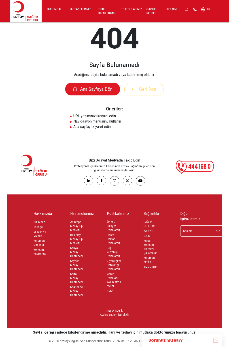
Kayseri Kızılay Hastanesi (76, 265)
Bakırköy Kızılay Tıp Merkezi (76, 239)
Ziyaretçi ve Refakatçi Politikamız (114, 265)
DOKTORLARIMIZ (131, 9)
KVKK (110, 291)
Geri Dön (144, 89)
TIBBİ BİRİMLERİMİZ (106, 11)
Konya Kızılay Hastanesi (76, 252)
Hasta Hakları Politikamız (114, 239)
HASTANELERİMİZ (80, 9)
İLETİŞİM (171, 9)
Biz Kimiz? (40, 222)
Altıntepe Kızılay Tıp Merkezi (76, 226)
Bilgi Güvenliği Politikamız (114, 252)
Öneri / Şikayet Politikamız (114, 226)
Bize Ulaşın (150, 266)
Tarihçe (38, 226)
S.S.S (147, 235)
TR (206, 9)
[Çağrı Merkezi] (195, 167)
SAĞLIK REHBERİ (151, 11)
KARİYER (149, 231)
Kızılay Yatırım (108, 314)
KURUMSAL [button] (54, 9)
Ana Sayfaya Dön (92, 89)
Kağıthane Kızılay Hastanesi (76, 291)
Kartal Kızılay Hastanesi (76, 278)
